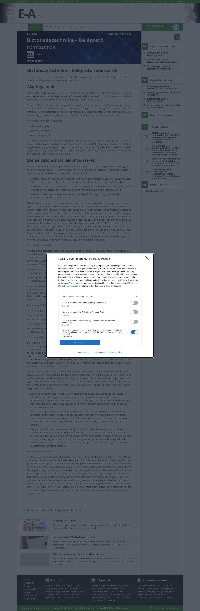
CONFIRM (80, 343)
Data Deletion (84, 352)
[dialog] (100, 305)
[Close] (148, 259)
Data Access (99, 352)
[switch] (134, 303)
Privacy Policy (116, 352)
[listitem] (100, 296)
